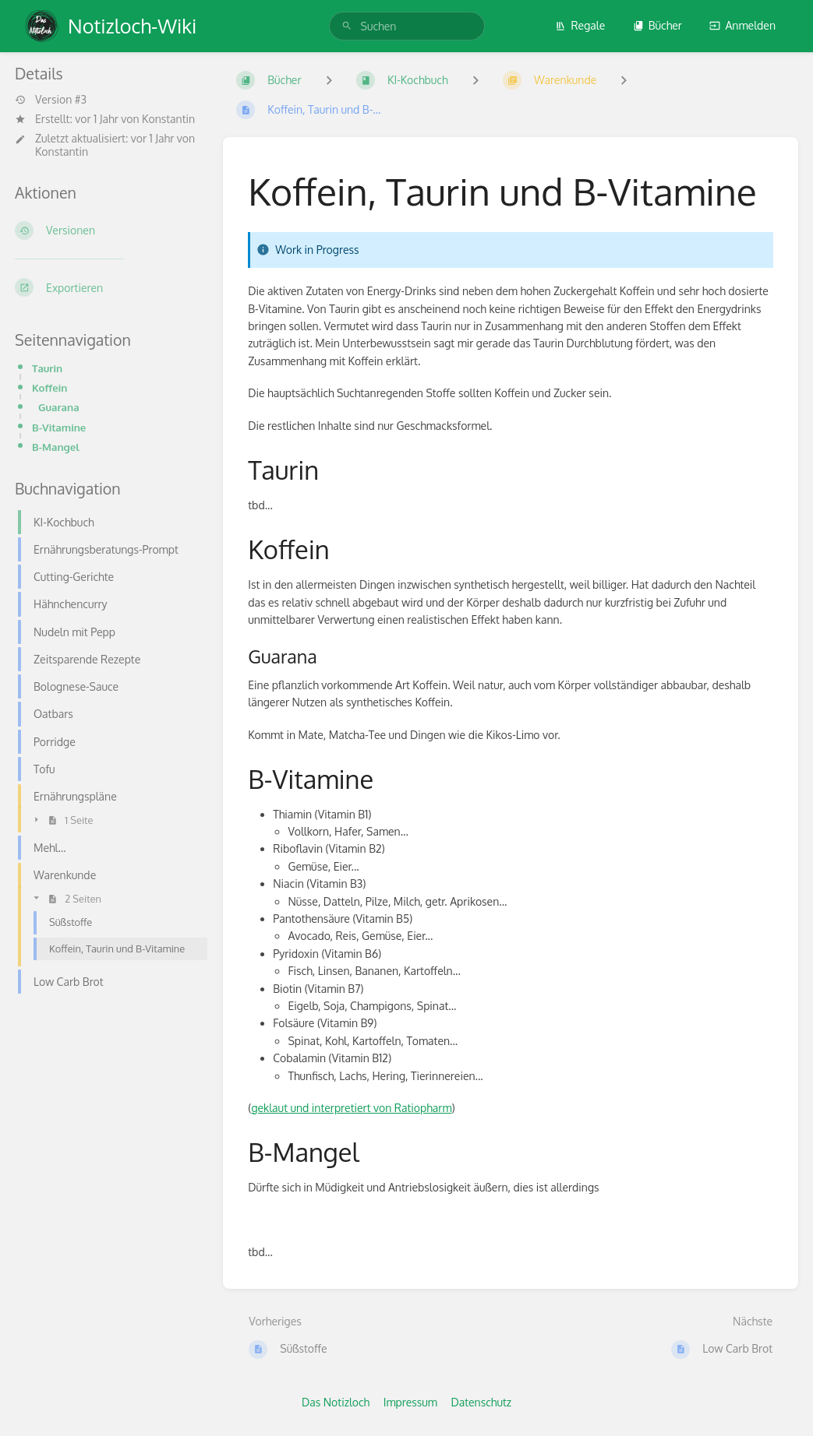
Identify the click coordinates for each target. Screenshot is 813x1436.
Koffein (49, 387)
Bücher (657, 25)
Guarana (59, 407)
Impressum (410, 1402)
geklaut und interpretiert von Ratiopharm (351, 1107)
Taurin (47, 368)
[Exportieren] (106, 287)
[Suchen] (346, 26)
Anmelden (742, 25)
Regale (580, 25)
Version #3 (51, 99)
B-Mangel (56, 446)
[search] (407, 26)
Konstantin (168, 118)
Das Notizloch (335, 1402)
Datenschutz (481, 1402)
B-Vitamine (59, 427)
